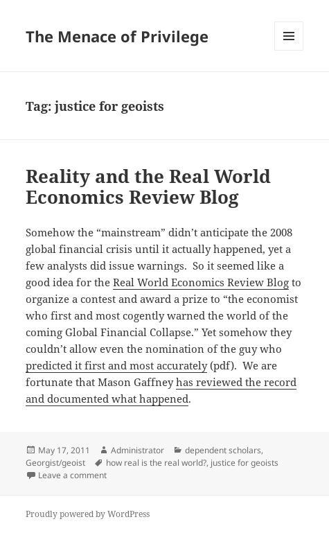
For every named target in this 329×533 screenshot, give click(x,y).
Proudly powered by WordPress (88, 514)
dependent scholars (223, 450)
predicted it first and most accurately (116, 365)
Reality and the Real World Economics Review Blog (148, 186)
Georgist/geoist (55, 463)
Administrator (137, 450)
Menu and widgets (289, 50)
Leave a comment (72, 475)
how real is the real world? (156, 463)
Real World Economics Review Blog (201, 282)
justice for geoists (244, 463)
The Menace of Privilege (117, 36)
